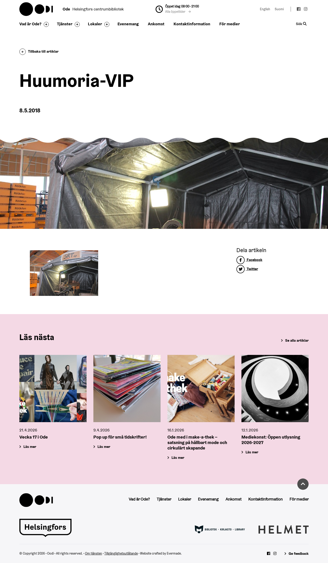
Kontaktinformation (192, 23)
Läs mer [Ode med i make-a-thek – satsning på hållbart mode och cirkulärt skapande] (178, 457)
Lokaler (95, 23)
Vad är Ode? (30, 23)
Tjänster (64, 23)
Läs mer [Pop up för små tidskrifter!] (103, 446)
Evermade (174, 553)
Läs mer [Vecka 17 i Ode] (29, 446)
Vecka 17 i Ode (33, 437)
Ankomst (156, 23)
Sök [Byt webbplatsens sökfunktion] (301, 24)
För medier (229, 23)
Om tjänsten (93, 553)
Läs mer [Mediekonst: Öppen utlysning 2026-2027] (252, 452)
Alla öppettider (178, 12)
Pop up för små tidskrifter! (120, 437)
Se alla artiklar (297, 340)
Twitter (247, 268)
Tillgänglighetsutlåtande (121, 553)
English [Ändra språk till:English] (265, 9)
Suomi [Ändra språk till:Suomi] (279, 9)
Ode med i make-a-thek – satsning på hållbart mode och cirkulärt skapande (197, 442)
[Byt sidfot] (45, 24)
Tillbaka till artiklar (39, 51)
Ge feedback (299, 553)
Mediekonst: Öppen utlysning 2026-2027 (270, 439)
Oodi (36, 9)
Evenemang (128, 23)
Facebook (249, 259)
